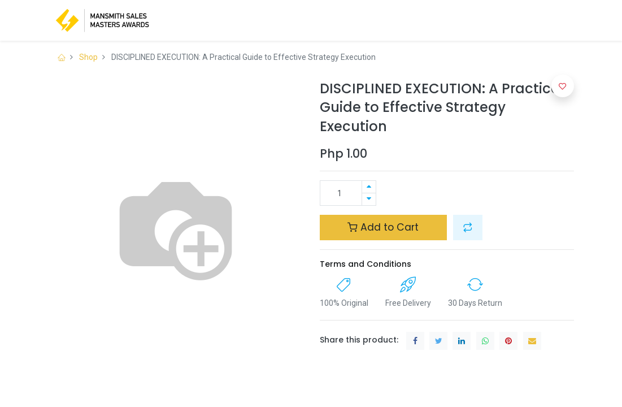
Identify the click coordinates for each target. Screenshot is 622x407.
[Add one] (369, 187)
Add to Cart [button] (383, 227)
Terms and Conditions (365, 264)
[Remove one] (369, 199)
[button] (467, 227)
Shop (88, 57)
